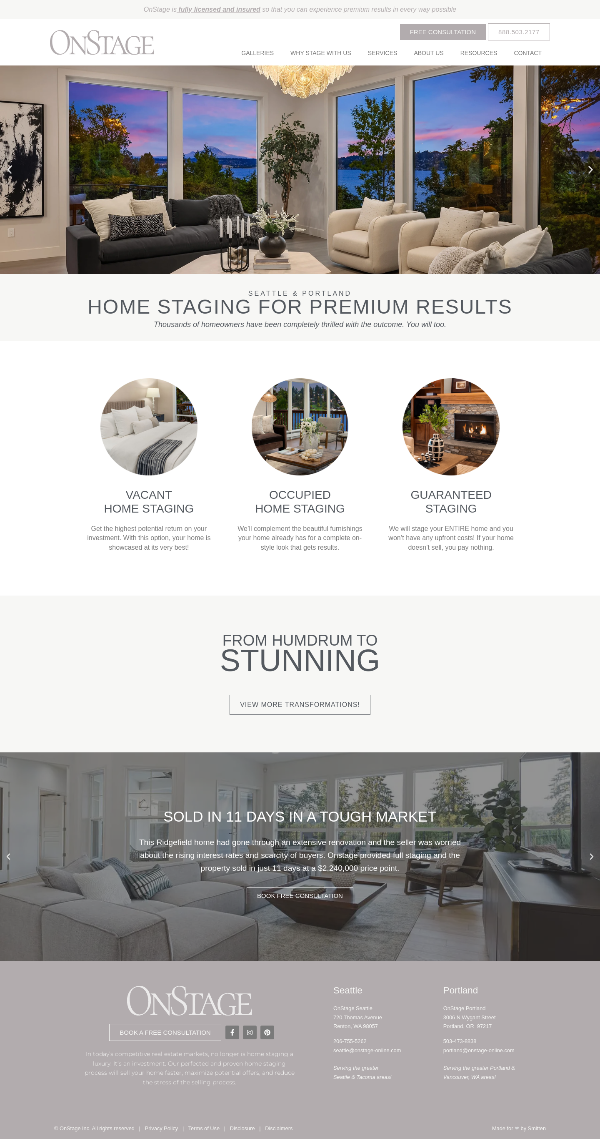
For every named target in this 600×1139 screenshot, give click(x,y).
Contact (528, 53)
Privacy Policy (161, 1128)
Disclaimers (278, 1128)
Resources (479, 53)
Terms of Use (204, 1128)
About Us (428, 53)
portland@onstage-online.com (479, 1050)
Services (383, 53)
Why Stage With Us (320, 53)
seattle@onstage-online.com (367, 1050)
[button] (9, 170)
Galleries (257, 53)
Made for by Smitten (519, 1128)
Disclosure (242, 1128)
